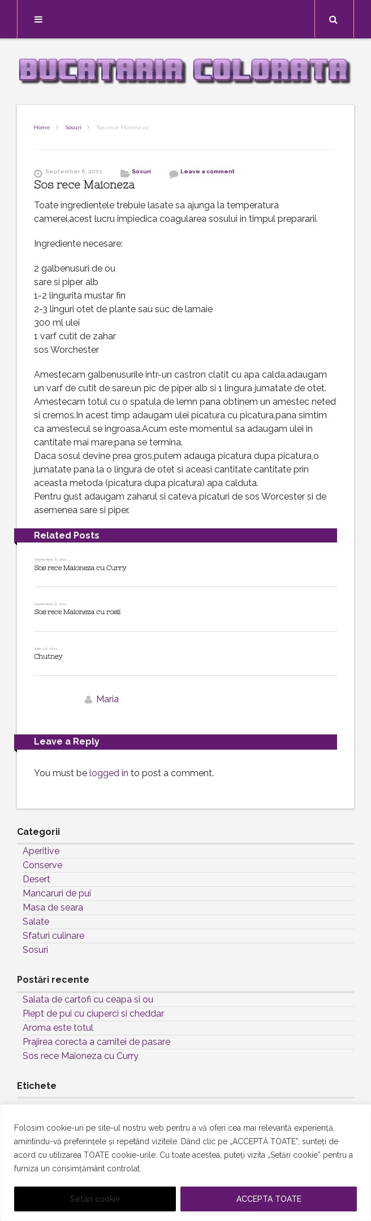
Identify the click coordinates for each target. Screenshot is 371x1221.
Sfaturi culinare (53, 935)
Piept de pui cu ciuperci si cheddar (93, 1013)
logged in (108, 773)
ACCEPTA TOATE (268, 1199)
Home (42, 127)
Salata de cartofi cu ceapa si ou (88, 999)
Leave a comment (207, 171)
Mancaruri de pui (57, 893)
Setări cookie (95, 1199)
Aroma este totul (58, 1027)
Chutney (48, 656)
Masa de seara (53, 907)
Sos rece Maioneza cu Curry (80, 568)
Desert (36, 879)
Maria (107, 699)
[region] (185, 1162)
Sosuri (73, 127)
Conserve (42, 865)
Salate (36, 921)
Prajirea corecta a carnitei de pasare (96, 1041)
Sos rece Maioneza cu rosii (77, 612)
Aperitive (41, 851)
